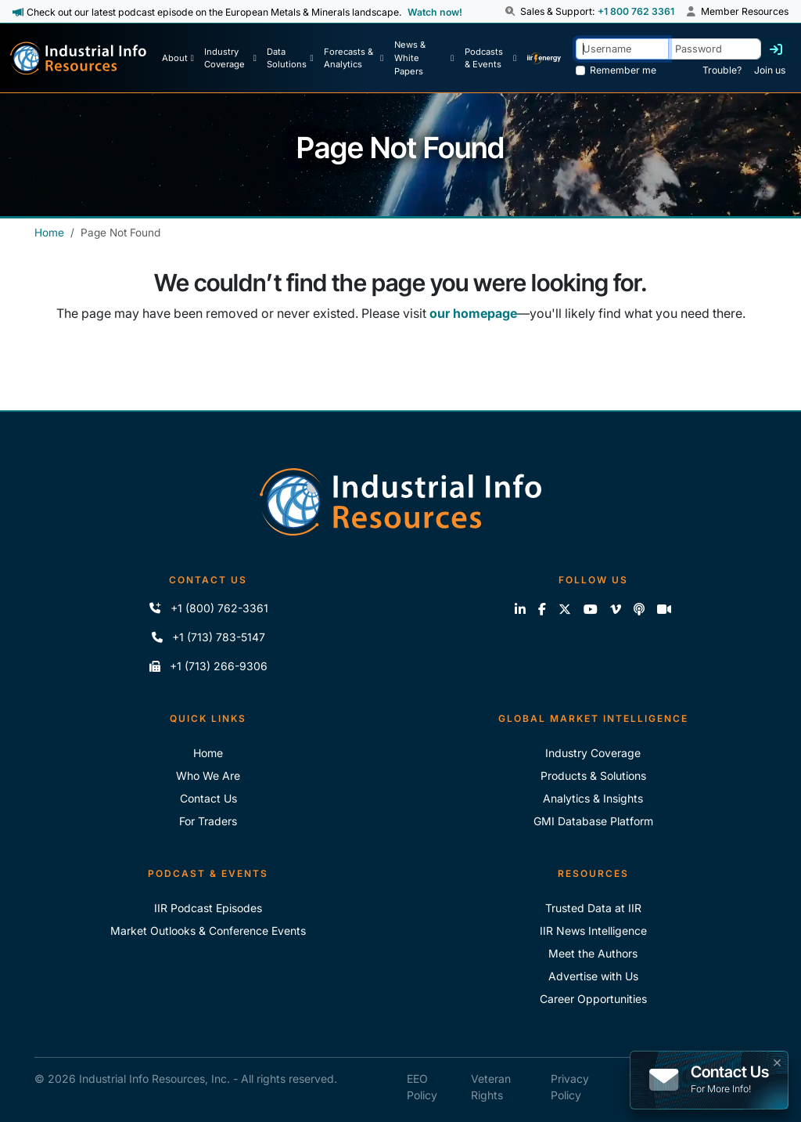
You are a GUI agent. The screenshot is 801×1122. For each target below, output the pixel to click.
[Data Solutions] (290, 58)
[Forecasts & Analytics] (353, 58)
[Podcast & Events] (490, 58)
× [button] (777, 1061)
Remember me (623, 70)
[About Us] (178, 58)
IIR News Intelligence (593, 930)
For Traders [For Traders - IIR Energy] (208, 821)
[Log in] (776, 49)
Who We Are (208, 775)
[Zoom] (664, 609)
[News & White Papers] (424, 58)
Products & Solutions (593, 775)
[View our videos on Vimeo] (615, 609)
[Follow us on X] (565, 609)
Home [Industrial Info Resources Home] (49, 232)
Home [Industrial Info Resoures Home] (208, 752)
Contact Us (208, 798)
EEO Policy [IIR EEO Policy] (422, 1087)
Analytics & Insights (593, 798)
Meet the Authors (593, 953)
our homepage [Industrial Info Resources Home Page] (473, 313)
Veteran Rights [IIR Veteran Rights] (491, 1087)
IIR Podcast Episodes (208, 908)
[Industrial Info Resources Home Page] (78, 58)
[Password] (714, 49)
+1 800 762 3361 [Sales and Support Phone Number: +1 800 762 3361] (636, 11)
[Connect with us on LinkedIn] (520, 609)
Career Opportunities (593, 998)
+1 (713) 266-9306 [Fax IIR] (208, 666)
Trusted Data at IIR (593, 908)
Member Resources (737, 11)
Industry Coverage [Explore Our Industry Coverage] (593, 752)
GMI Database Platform (593, 821)
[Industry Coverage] (230, 58)
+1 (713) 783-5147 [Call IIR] (208, 637)
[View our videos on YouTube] (591, 609)
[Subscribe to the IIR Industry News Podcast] (639, 609)
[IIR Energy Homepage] (544, 58)
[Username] (622, 49)
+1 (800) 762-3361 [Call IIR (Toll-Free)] (208, 608)
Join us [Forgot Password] (769, 70)
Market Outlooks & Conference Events (208, 930)
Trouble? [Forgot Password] (722, 70)
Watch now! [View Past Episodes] (435, 12)
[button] (511, 11)
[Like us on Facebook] (542, 609)
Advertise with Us (593, 976)
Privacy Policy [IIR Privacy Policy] (570, 1087)
